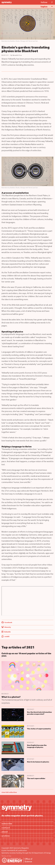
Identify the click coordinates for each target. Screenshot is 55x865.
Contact (6, 827)
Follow (44, 2)
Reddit (5, 636)
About (5, 831)
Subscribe (7, 823)
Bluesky (6, 627)
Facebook (7, 622)
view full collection (9, 792)
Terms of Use (6, 856)
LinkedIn (6, 632)
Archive (6, 835)
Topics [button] (47, 6)
